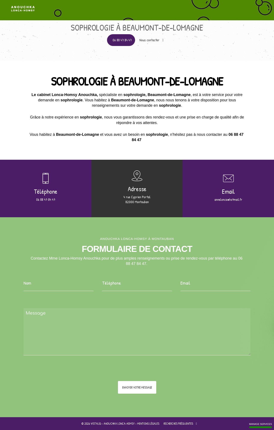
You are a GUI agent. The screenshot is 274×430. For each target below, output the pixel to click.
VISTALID (96, 423)
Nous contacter (151, 40)
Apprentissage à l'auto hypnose (162, 7)
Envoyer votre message (137, 387)
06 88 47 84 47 (122, 40)
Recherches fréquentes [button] (180, 423)
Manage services (260, 425)
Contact (258, 7)
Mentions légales (148, 423)
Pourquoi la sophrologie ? (198, 7)
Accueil (137, 7)
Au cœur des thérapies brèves (233, 7)
